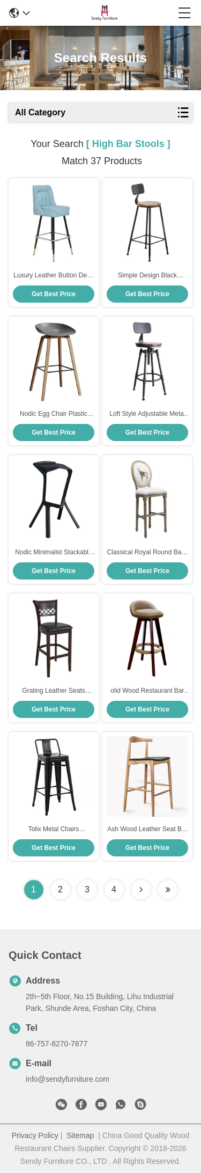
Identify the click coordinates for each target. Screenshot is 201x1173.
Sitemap (80, 1135)
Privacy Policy (35, 1135)
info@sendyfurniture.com (67, 1079)
